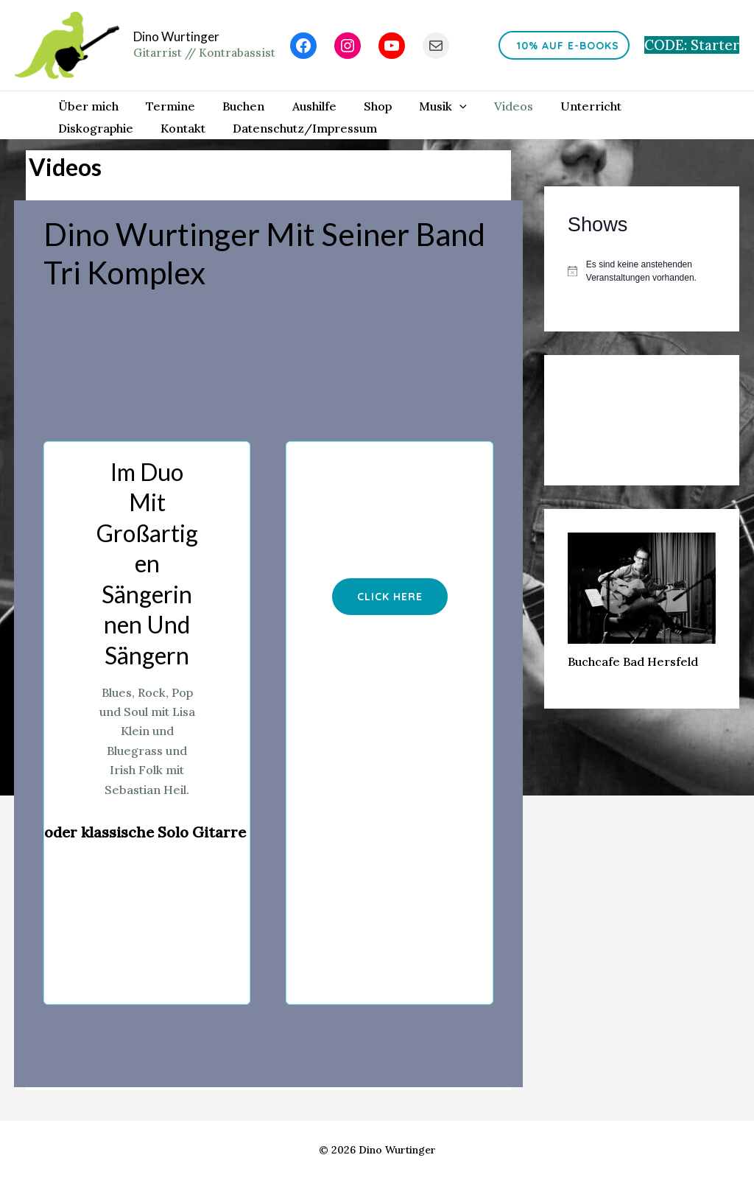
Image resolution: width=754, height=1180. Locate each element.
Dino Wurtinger (176, 36)
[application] (438, 102)
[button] (390, 593)
